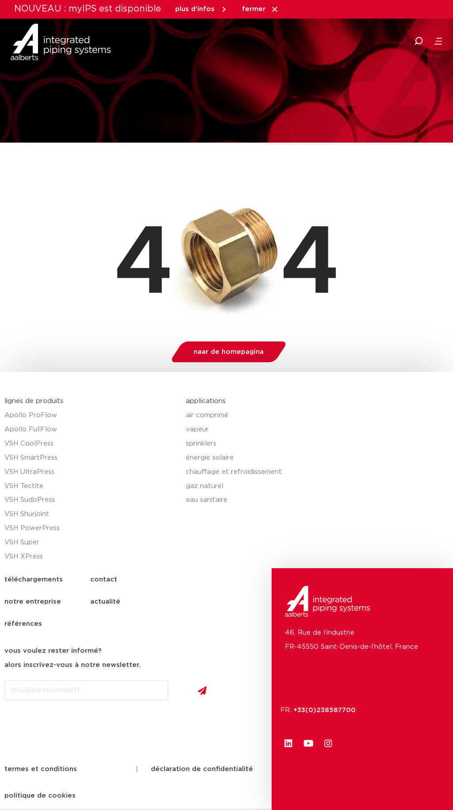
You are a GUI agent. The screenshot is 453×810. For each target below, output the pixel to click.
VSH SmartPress (31, 457)
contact (103, 579)
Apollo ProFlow (30, 415)
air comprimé (207, 415)
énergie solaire (210, 457)
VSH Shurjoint (26, 514)
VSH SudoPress (29, 499)
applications (206, 401)
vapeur (197, 429)
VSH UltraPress (29, 472)
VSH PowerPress (32, 528)
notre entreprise (32, 601)
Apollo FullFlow (30, 429)
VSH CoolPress (29, 443)
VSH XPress (23, 556)
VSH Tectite (23, 486)
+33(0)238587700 (329, 710)
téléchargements (33, 579)
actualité (105, 601)
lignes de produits (33, 401)
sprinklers (201, 443)
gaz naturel (204, 486)
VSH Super (21, 542)
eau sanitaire (206, 499)
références (23, 623)
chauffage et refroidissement (234, 472)
